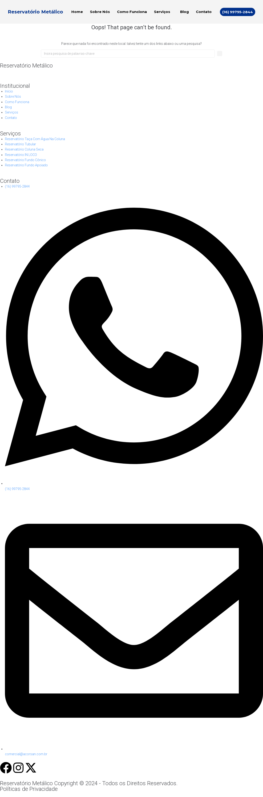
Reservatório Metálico (35, 12)
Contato (204, 11)
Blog (184, 11)
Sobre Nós (100, 11)
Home (77, 11)
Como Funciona (132, 11)
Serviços (162, 11)
